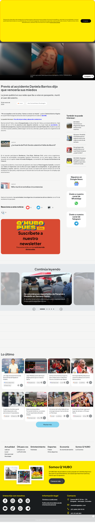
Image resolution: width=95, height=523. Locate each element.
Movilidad (8, 456)
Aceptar (85, 21)
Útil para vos (31, 382)
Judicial (13, 142)
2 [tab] (47, 309)
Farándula (34, 449)
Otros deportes (9, 382)
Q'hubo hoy (7, 385)
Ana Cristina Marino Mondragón (37, 103)
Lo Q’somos (79, 449)
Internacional (54, 382)
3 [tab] (49, 309)
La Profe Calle (21, 452)
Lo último (82, 382)
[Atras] (34, 309)
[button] (28, 207)
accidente (54, 125)
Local (75, 382)
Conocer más (57, 481)
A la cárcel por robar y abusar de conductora (28, 119)
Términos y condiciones (49, 499)
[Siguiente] (61, 309)
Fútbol (50, 449)
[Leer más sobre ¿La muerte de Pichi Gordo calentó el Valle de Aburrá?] (5, 144)
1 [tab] (40, 309)
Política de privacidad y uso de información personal (52, 503)
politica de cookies (55, 22)
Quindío (44, 115)
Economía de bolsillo (66, 449)
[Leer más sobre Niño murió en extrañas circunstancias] (5, 186)
